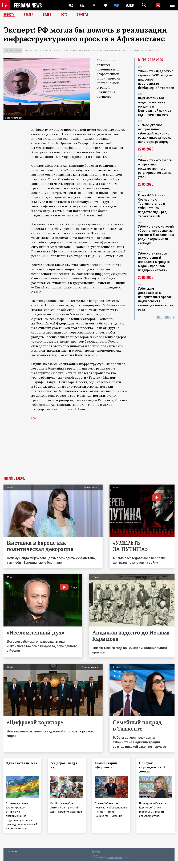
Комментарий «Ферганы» (106, 765)
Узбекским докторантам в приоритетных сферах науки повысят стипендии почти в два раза (155, 298)
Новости (9, 15)
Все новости (166, 317)
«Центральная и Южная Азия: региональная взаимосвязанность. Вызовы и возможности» (111, 50)
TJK (93, 5)
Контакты (12, 851)
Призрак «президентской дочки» (153, 767)
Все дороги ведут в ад (64, 765)
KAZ (70, 5)
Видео (47, 15)
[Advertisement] (89, 450)
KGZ (82, 5)
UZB (116, 5)
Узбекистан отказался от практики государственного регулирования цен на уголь (155, 168)
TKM (104, 5)
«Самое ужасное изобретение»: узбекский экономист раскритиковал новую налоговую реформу (154, 133)
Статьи (28, 15)
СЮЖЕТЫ (82, 15)
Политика (45, 50)
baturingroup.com (114, 857)
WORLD (130, 5)
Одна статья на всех (22, 763)
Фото (64, 15)
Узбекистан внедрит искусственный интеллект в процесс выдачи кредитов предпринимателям (154, 261)
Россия (57, 50)
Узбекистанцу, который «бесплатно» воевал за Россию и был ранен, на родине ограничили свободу (156, 234)
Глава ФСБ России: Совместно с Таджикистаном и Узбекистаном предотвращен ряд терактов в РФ (152, 205)
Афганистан (31, 50)
